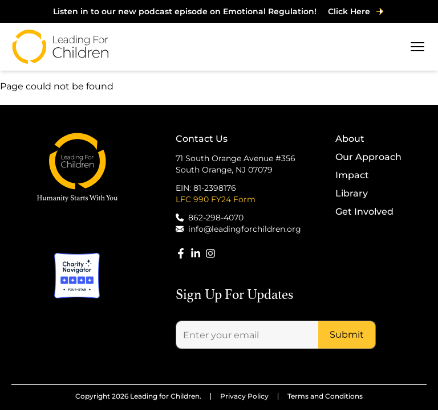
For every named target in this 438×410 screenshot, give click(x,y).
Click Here (356, 11)
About (349, 138)
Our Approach (368, 156)
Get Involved (364, 211)
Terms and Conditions (325, 396)
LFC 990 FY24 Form (216, 199)
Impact (352, 175)
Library (351, 193)
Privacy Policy (244, 396)
